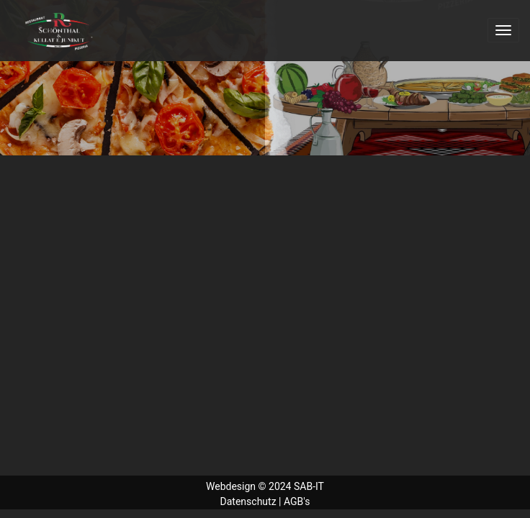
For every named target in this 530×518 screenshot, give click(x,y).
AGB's (297, 501)
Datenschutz (248, 501)
